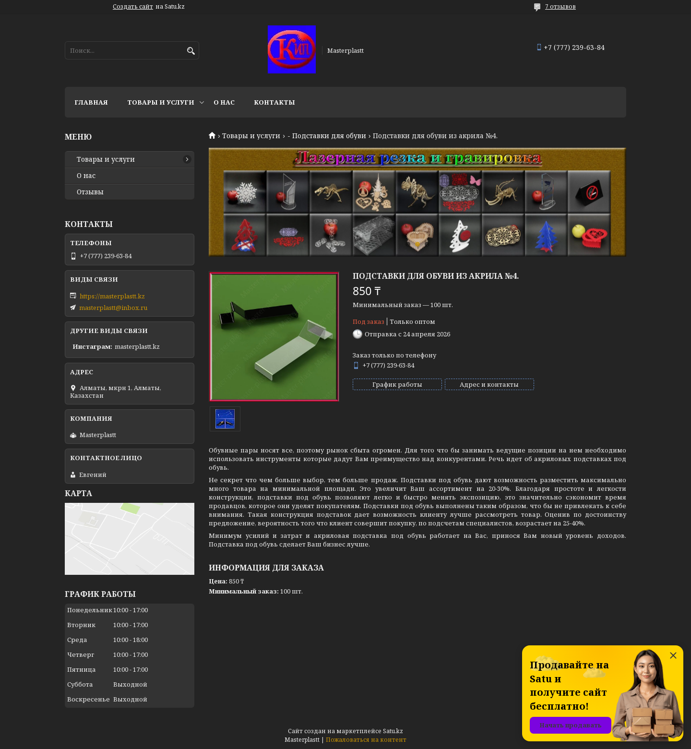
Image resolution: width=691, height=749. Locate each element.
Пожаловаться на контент (366, 740)
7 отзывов (560, 6)
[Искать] (190, 51)
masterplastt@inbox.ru (113, 307)
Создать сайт (133, 6)
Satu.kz (393, 731)
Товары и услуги (160, 102)
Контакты (274, 102)
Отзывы (90, 192)
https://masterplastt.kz (112, 296)
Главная (91, 102)
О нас (224, 102)
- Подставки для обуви (326, 136)
